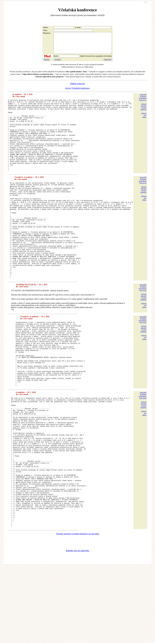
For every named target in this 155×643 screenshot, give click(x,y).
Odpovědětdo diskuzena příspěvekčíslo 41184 (142, 446)
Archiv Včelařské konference (77, 92)
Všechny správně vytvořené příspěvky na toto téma (77, 610)
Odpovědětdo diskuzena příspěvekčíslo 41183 (142, 357)
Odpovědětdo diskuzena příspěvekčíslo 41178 (142, 198)
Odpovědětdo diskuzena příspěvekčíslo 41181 (142, 325)
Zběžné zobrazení (77, 88)
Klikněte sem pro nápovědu (77, 627)
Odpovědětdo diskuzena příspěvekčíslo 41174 (142, 101)
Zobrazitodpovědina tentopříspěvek (143, 111)
